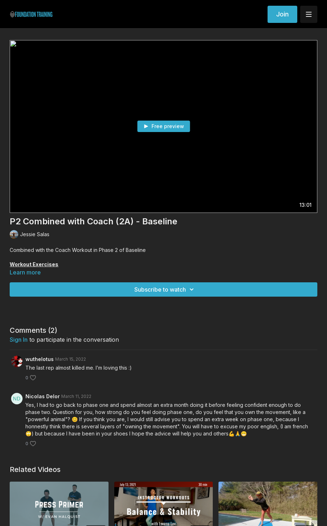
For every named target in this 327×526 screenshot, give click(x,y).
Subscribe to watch (165, 289)
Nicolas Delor (42, 396)
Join (282, 14)
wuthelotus (39, 359)
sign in (19, 339)
